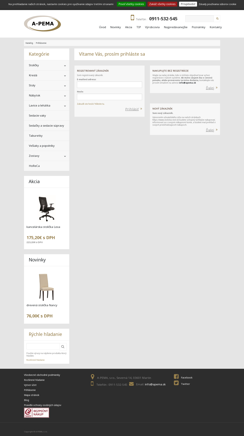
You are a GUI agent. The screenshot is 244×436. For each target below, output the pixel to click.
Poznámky (198, 27)
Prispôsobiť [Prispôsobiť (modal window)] (188, 4)
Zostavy (34, 156)
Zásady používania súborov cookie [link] (217, 4)
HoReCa (34, 166)
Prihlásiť (132, 109)
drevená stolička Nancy (41, 305)
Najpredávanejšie (175, 27)
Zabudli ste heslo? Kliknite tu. (91, 103)
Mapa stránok (31, 395)
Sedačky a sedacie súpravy (46, 125)
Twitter (185, 384)
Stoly (32, 85)
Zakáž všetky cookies (162, 4)
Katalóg (29, 43)
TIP (138, 27)
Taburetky (36, 136)
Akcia (128, 27)
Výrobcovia (152, 27)
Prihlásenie (41, 43)
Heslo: (80, 91)
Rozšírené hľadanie (35, 360)
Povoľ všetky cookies (131, 4)
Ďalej (210, 88)
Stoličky (34, 65)
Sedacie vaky (37, 115)
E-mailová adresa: (86, 79)
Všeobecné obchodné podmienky (42, 374)
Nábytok (34, 95)
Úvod (102, 27)
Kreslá (33, 75)
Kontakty (216, 27)
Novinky (115, 27)
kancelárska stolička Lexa (43, 227)
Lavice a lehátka (39, 105)
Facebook (187, 377)
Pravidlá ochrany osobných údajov (42, 405)
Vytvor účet (30, 385)
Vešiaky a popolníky (42, 146)
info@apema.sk (187, 82)
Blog (26, 400)
